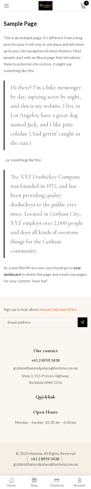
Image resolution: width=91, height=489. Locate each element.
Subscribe (82, 322)
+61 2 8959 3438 (45, 360)
